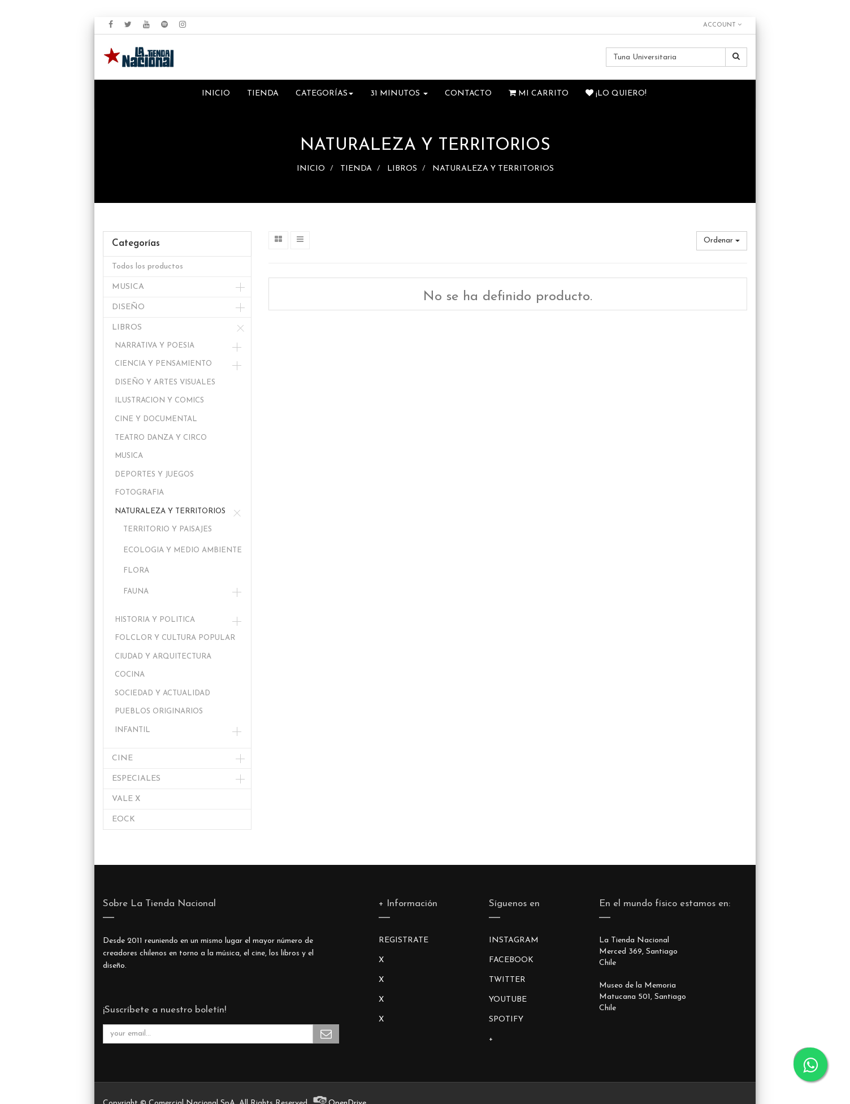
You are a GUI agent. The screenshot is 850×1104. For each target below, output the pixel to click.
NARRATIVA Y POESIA (154, 345)
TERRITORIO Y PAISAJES (167, 529)
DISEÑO (128, 307)
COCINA (130, 674)
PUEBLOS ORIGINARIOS (159, 711)
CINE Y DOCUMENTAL (156, 419)
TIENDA (356, 168)
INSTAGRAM (514, 940)
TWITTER (507, 980)
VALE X (126, 799)
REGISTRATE (403, 940)
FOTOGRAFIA (139, 492)
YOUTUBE (508, 999)
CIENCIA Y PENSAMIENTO (163, 363)
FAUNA (136, 591)
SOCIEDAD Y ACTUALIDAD (162, 693)
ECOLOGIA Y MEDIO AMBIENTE (182, 550)
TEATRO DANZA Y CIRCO (161, 437)
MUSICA (128, 287)
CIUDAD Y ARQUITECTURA (163, 656)
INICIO (311, 168)
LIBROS (402, 168)
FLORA (136, 570)
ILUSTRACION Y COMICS (159, 400)
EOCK (123, 819)
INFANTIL (132, 730)
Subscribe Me (326, 1034)
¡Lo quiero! (616, 93)
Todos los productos (147, 266)
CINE (122, 758)
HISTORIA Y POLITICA (155, 620)
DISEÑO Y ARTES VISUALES (165, 382)
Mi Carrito (539, 93)
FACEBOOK (511, 960)
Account (722, 24)
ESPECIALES (136, 778)
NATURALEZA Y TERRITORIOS (493, 168)
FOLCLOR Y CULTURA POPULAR (175, 638)
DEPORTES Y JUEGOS (154, 474)
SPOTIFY (506, 1019)
